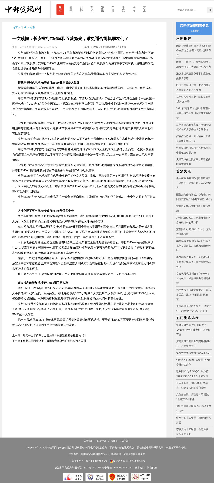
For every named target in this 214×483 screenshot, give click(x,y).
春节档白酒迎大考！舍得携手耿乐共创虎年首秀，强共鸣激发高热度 (193, 262)
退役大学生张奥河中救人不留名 (193, 353)
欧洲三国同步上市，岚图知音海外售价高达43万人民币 (54, 340)
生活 (123, 9)
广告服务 (113, 440)
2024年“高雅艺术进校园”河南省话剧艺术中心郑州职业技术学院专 (193, 113)
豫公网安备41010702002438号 (127, 461)
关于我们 (88, 440)
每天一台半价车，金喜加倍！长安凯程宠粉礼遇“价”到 (54, 335)
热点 (60, 9)
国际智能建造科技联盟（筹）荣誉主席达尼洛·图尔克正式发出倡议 (193, 50)
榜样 (134, 9)
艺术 (144, 9)
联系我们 (125, 440)
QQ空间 (94, 47)
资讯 (70, 9)
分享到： (86, 47)
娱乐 (102, 9)
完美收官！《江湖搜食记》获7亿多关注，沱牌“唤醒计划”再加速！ (194, 295)
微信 (124, 47)
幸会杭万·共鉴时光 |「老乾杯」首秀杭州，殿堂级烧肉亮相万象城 (193, 278)
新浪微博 (102, 47)
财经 (81, 9)
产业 (113, 9)
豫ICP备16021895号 (96, 461)
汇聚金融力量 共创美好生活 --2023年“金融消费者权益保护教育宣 (193, 330)
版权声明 (101, 440)
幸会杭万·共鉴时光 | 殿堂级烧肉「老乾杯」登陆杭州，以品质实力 (193, 183)
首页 (15, 27)
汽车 (32, 27)
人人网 (118, 47)
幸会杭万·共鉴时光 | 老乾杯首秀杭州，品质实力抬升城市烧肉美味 (193, 246)
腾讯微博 (111, 47)
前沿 (91, 9)
